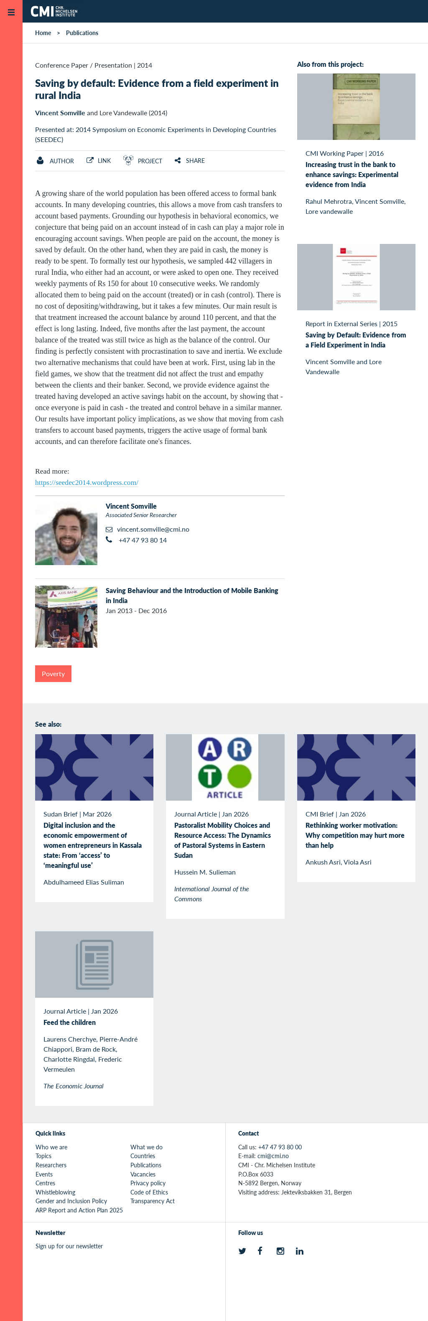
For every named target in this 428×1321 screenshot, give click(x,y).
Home (43, 32)
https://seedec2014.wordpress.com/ (86, 482)
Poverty (53, 673)
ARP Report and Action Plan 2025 (79, 1210)
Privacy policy (148, 1183)
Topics (43, 1155)
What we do (146, 1147)
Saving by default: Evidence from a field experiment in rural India (157, 89)
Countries (142, 1155)
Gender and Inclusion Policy (71, 1201)
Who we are (51, 1147)
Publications (82, 32)
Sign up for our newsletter (69, 1246)
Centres (45, 1183)
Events (44, 1174)
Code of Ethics (149, 1192)
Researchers (51, 1165)
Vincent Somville (60, 112)
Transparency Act (152, 1201)
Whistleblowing (55, 1192)
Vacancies (142, 1174)
